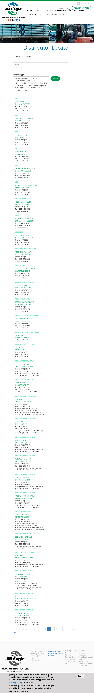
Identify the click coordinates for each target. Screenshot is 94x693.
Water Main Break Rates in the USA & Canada (55, 653)
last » (15, 632)
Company (38, 10)
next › (74, 629)
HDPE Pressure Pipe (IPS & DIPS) (31, 81)
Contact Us (32, 14)
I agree (81, 676)
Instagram (82, 3)
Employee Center (71, 659)
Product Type (18, 74)
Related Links (70, 657)
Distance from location (23, 56)
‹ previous (24, 629)
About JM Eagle (71, 651)
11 (64, 629)
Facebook (78, 3)
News (67, 653)
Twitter (85, 3)
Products (48, 10)
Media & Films (58, 14)
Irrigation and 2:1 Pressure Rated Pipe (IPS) (31, 83)
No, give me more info (18, 691)
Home (29, 10)
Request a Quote (81, 8)
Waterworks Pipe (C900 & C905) (31, 78)
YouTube (89, 3)
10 (60, 629)
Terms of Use (70, 661)
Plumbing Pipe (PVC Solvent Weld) (31, 88)
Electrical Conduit (31, 90)
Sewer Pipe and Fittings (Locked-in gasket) (31, 85)
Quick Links (45, 14)
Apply (55, 78)
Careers (81, 10)
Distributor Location (65, 10)
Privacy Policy (15, 682)
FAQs (67, 663)
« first (16, 629)
